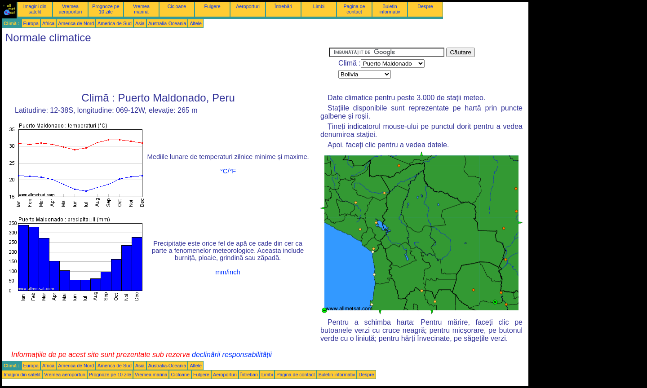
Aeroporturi (248, 6)
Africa (48, 23)
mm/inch (227, 272)
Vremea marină (141, 9)
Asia (140, 23)
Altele (196, 23)
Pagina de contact (354, 9)
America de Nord (76, 23)
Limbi (318, 6)
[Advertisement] (165, 68)
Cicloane (177, 6)
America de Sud (114, 23)
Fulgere (212, 6)
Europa (31, 23)
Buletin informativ (389, 9)
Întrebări (283, 6)
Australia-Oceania (167, 23)
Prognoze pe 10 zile (105, 9)
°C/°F (228, 171)
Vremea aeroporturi (70, 9)
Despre (425, 6)
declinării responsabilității (232, 354)
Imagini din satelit (35, 9)
